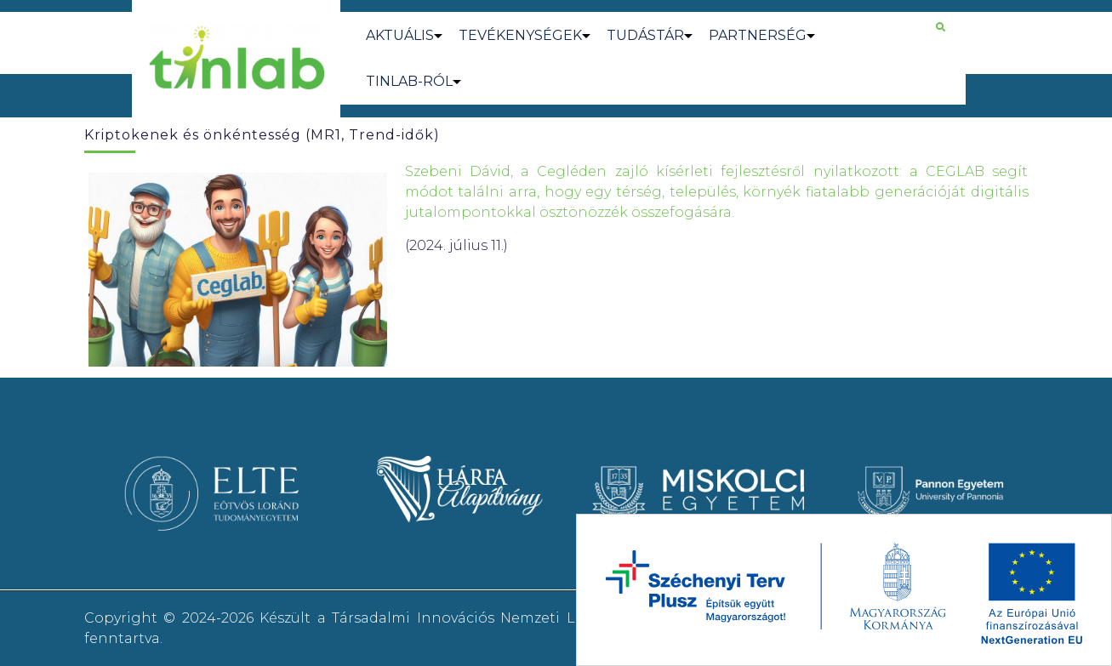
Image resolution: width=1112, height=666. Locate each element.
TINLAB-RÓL (409, 81)
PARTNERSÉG (758, 35)
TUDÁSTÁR (645, 35)
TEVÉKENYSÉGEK (520, 35)
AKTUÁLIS (400, 35)
